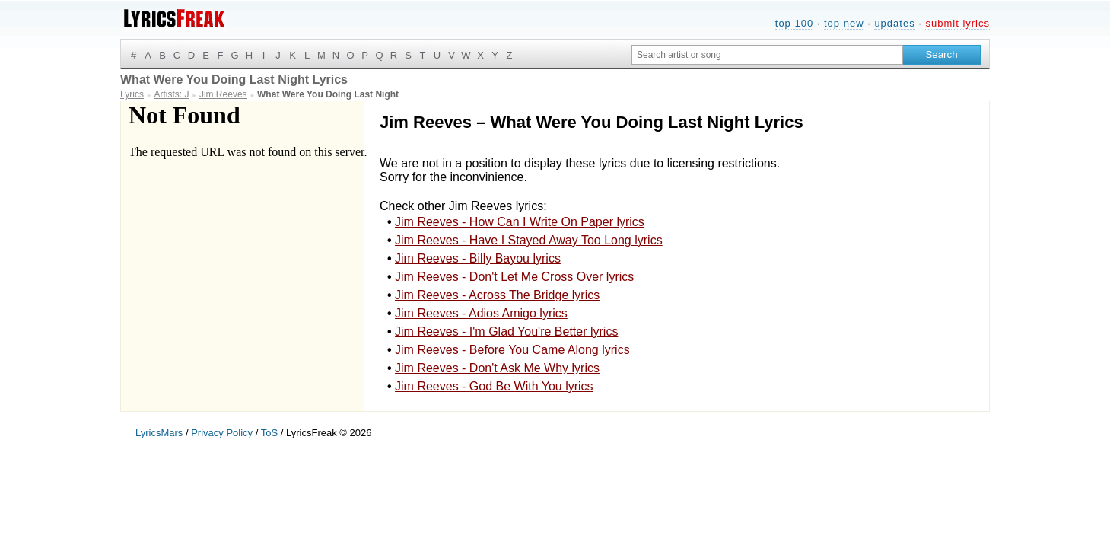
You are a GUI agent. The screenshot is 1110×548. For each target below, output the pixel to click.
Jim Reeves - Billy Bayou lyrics (478, 258)
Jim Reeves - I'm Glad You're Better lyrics (506, 331)
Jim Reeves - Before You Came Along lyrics (512, 349)
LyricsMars (159, 432)
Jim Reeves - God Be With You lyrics (494, 386)
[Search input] (767, 55)
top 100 (794, 23)
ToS (269, 432)
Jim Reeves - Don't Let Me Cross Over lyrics (514, 276)
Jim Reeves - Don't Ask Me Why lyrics (497, 368)
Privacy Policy (222, 432)
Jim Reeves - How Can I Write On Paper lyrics (519, 221)
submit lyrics (957, 23)
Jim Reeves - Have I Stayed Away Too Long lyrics (529, 240)
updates (894, 23)
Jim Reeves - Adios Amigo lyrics (481, 313)
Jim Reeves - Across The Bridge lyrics (497, 294)
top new (844, 23)
